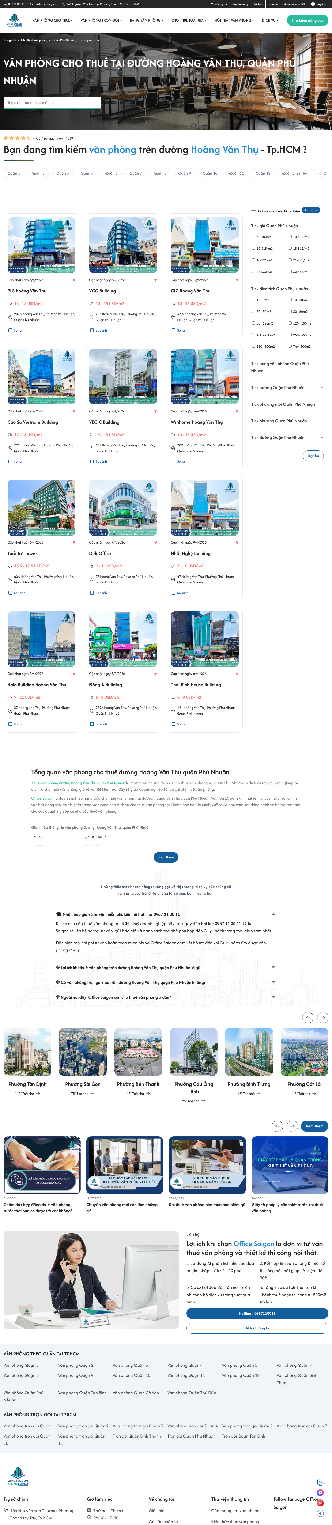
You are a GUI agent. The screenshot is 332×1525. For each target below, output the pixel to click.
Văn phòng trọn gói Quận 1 (29, 1458)
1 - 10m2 (260, 299)
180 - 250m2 (263, 334)
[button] (322, 1044)
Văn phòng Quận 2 (75, 1397)
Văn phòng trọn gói (102, 20)
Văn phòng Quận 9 (75, 1407)
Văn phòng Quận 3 (130, 1397)
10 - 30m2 (298, 299)
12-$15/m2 (262, 248)
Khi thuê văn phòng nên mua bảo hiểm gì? (207, 1237)
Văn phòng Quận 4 (185, 1397)
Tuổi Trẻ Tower (22, 573)
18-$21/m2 (262, 260)
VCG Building (102, 311)
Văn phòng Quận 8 (21, 1407)
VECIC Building (104, 442)
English (318, 4)
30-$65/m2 (299, 271)
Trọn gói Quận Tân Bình (243, 1468)
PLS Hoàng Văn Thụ (27, 311)
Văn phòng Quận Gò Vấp (136, 1425)
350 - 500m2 (263, 346)
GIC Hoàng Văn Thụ (191, 311)
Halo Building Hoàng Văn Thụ (37, 704)
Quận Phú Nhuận (27, 339)
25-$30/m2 (262, 271)
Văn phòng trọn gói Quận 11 (81, 1472)
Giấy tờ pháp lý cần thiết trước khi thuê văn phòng (287, 1240)
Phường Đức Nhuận (58, 596)
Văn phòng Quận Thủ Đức (191, 1425)
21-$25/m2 (299, 260)
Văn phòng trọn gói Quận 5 (247, 1458)
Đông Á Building (105, 704)
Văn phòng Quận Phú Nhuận (23, 1428)
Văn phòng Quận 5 (239, 1397)
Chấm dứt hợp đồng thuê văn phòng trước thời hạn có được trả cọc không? (38, 1240)
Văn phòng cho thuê (53, 20)
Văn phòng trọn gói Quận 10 (27, 1472)
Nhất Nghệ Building (191, 573)
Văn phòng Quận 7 (294, 1397)
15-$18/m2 (299, 248)
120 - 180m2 (300, 323)
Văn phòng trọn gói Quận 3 (138, 1458)
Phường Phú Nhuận (60, 334)
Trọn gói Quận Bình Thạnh (137, 1468)
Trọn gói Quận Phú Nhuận (191, 1468)
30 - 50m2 (261, 311)
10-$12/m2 (299, 236)
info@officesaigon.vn (45, 4)
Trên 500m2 (300, 346)
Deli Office (100, 573)
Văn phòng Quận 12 (241, 1407)
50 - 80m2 (298, 311)
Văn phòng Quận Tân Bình (82, 1425)
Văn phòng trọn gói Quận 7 (302, 1458)
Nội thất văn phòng (234, 20)
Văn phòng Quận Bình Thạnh (297, 1411)
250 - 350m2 (300, 334)
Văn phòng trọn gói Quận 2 (83, 1458)
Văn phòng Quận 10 (131, 1407)
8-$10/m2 (261, 236)
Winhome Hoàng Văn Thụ (197, 442)
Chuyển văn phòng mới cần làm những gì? (122, 1240)
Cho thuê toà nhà (189, 20)
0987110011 (16, 4)
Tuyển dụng (240, 4)
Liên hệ (273, 4)
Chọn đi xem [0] (294, 4)
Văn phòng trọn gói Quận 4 (192, 1458)
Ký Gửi (258, 4)
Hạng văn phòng (147, 20)
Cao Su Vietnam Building (33, 442)
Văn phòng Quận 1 (21, 1397)
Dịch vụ (270, 20)
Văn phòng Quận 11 (186, 1407)
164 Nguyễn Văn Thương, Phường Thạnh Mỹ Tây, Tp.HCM (103, 4)
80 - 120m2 (262, 323)
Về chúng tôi (219, 4)
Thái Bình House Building (196, 704)
